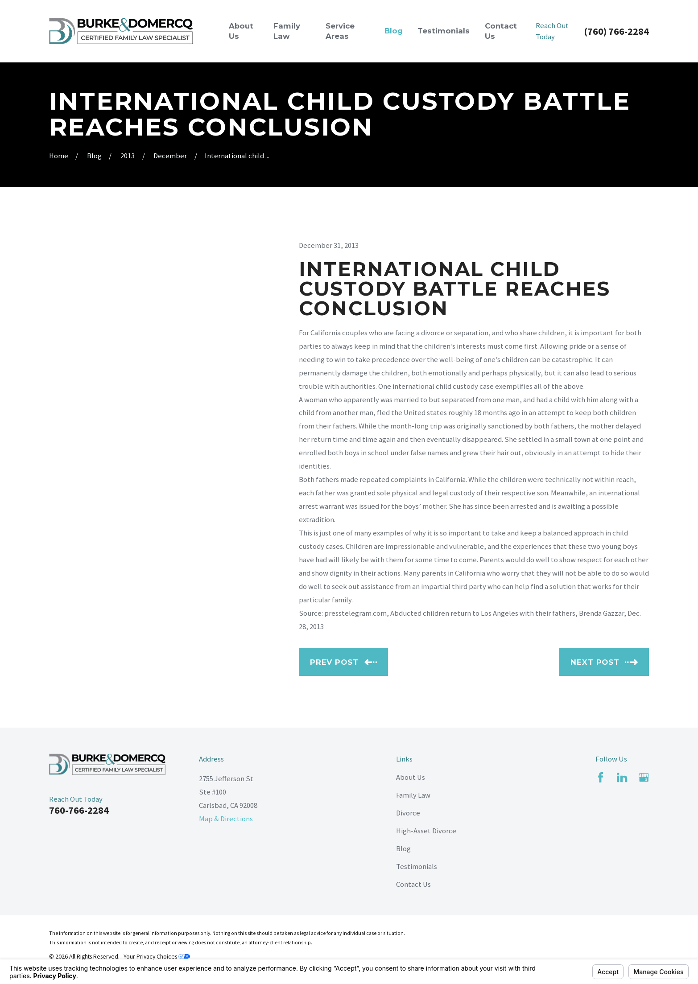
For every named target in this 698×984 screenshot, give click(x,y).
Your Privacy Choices (157, 956)
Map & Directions (226, 818)
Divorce (408, 813)
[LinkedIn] (622, 777)
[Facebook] (600, 777)
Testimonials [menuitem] (443, 30)
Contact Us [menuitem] (501, 31)
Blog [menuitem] (393, 30)
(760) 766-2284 (616, 31)
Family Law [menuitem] (286, 31)
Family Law (413, 795)
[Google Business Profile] (644, 777)
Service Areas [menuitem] (340, 31)
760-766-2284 (79, 810)
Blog (403, 848)
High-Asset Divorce (426, 831)
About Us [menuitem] (241, 31)
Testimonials (416, 866)
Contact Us (413, 884)
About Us (410, 777)
